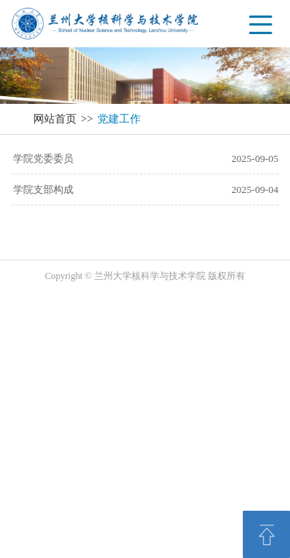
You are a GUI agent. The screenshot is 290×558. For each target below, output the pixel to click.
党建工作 (119, 119)
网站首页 (55, 119)
